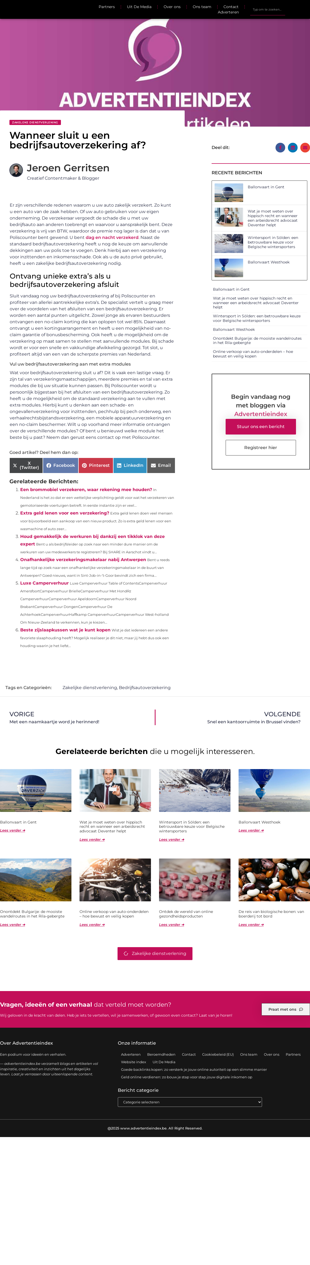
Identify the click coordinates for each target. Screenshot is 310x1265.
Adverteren (228, 12)
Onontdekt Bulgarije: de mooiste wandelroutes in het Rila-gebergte (257, 340)
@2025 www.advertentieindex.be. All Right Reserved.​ (155, 1128)
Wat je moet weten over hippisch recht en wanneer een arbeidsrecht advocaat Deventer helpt (273, 218)
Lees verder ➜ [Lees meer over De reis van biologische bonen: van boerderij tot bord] (251, 925)
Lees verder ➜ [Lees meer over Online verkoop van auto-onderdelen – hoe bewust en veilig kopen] (92, 925)
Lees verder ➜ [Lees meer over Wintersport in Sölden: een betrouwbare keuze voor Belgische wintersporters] (171, 839)
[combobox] (267, 9)
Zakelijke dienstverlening (35, 122)
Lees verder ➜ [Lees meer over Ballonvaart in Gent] (12, 830)
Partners (107, 6)
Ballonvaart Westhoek (269, 262)
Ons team (202, 6)
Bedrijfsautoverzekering (145, 687)
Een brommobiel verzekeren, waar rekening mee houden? (86, 489)
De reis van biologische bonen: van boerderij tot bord (271, 914)
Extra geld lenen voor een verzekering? (64, 513)
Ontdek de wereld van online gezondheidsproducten (186, 914)
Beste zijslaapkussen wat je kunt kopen (65, 629)
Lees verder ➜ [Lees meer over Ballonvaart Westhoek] (251, 830)
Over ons (172, 6)
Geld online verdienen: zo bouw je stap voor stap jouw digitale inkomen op (186, 1077)
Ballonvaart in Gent (266, 187)
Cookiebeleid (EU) (218, 1054)
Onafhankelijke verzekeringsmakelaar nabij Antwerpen (83, 559)
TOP (292, 1244)
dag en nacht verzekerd (112, 237)
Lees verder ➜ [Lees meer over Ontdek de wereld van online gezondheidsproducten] (171, 925)
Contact (231, 6)
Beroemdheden (161, 1054)
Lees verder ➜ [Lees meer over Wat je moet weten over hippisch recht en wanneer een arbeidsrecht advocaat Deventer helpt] (92, 839)
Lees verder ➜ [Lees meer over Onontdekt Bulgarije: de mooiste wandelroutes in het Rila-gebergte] (12, 925)
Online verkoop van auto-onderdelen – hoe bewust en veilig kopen (253, 354)
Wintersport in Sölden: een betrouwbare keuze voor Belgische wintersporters (273, 242)
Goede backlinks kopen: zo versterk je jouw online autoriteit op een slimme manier (194, 1070)
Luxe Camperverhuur (44, 583)
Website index (133, 1062)
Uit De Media (139, 6)
